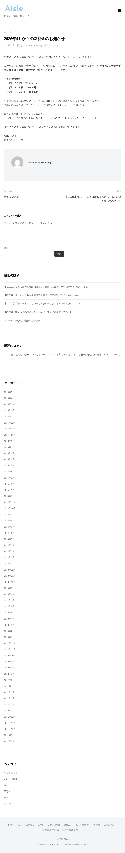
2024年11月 (10, 502)
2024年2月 (9, 557)
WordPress (55, 844)
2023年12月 (10, 570)
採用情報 (96, 824)
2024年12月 (10, 496)
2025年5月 (9, 465)
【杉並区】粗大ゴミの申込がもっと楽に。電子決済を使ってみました (39, 312)
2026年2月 (9, 410)
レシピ (7, 785)
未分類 (7, 32)
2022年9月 (9, 662)
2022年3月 (9, 698)
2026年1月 (9, 416)
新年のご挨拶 (11, 196)
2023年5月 (9, 612)
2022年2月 (9, 704)
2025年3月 (9, 478)
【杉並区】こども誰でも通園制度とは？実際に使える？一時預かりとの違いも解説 (46, 287)
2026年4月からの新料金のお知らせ (22, 320)
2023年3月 (9, 625)
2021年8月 (9, 741)
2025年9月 (9, 441)
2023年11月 (10, 576)
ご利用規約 (109, 824)
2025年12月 (10, 423)
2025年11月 (10, 429)
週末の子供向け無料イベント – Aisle (99, 354)
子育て (7, 791)
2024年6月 (9, 533)
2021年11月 (10, 723)
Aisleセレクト (11, 773)
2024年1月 (9, 563)
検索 (6, 248)
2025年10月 (10, 435)
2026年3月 (9, 404)
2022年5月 (9, 686)
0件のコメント (51, 45)
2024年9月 (9, 514)
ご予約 (41, 824)
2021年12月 (10, 717)
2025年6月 (9, 459)
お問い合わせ (82, 824)
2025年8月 (9, 447)
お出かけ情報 (11, 779)
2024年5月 (9, 539)
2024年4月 (9, 545)
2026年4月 (9, 398)
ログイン (33, 223)
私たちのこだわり (25, 824)
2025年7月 (9, 453)
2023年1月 (9, 637)
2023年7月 (9, 600)
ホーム (10, 824)
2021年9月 (9, 735)
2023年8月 (9, 594)
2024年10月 (10, 508)
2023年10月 (10, 582)
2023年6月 (9, 606)
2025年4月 (9, 472)
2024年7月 (9, 527)
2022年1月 (9, 711)
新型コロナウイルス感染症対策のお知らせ (62, 830)
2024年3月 (9, 551)
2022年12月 (10, 643)
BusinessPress (80, 844)
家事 (6, 797)
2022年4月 (9, 692)
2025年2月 (9, 484)
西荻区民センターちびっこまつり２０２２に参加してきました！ (44, 354)
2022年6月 (9, 680)
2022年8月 (9, 668)
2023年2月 (9, 631)
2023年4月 (9, 619)
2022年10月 (10, 655)
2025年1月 (9, 490)
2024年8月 (9, 520)
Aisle (66, 839)
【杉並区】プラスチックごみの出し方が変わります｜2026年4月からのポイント (44, 303)
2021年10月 (10, 729)
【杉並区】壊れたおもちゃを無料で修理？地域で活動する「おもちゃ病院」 (42, 295)
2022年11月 (10, 649)
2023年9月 (9, 588)
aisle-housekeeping (32, 45)
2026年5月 (9, 392)
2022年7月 (9, 674)
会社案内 (68, 824)
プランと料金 (54, 824)
